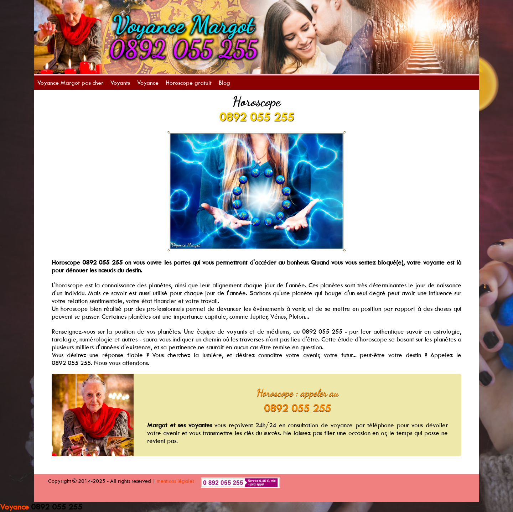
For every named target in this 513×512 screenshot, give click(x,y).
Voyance (148, 82)
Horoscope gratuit (189, 82)
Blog (224, 82)
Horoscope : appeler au (297, 393)
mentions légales (175, 480)
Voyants (120, 82)
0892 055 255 (256, 117)
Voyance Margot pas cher (70, 82)
